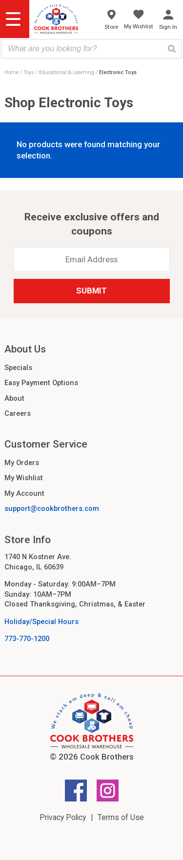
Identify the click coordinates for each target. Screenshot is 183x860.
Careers (17, 413)
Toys (28, 72)
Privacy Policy (63, 817)
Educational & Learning (66, 72)
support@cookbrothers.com (51, 508)
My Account (24, 493)
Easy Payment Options (41, 382)
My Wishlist (23, 477)
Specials (18, 367)
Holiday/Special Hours (41, 621)
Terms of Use (121, 817)
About (14, 398)
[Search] (172, 48)
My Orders (21, 462)
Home (11, 72)
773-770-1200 (26, 638)
